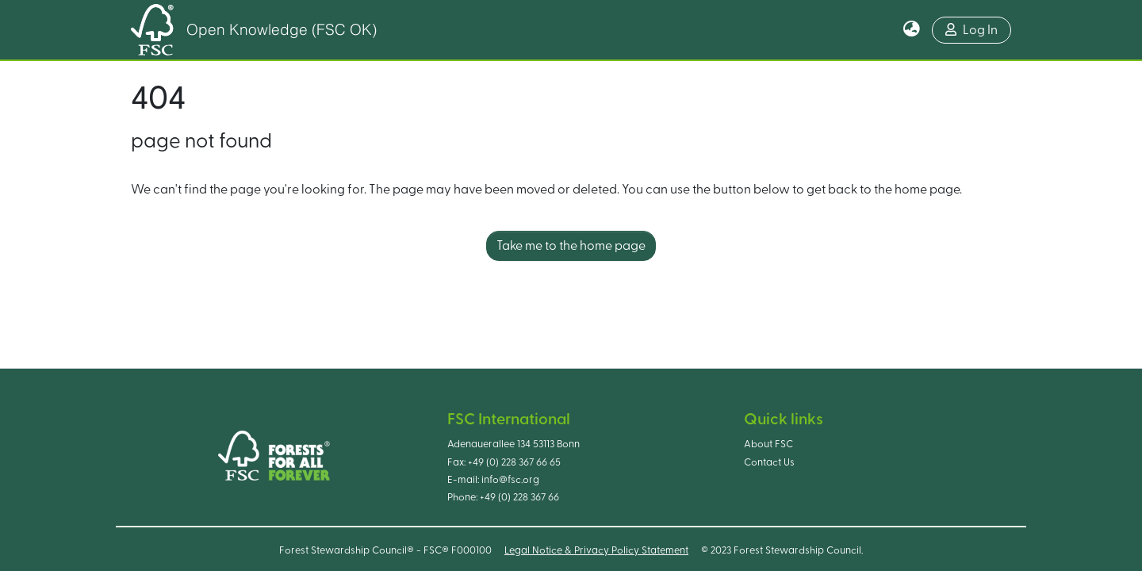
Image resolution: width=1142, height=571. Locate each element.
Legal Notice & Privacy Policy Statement (596, 550)
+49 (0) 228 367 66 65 (514, 462)
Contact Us (769, 462)
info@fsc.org (510, 480)
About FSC (768, 444)
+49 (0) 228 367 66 (519, 497)
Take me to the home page (571, 246)
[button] (911, 30)
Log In (971, 29)
